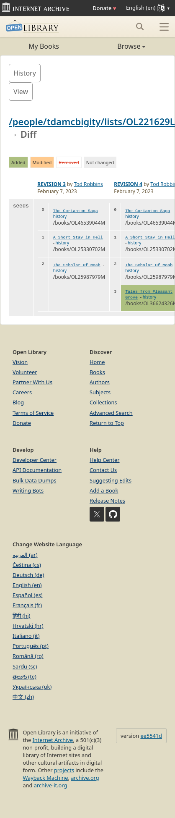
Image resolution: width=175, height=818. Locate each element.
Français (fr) (27, 605)
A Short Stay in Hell (78, 237)
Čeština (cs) (27, 565)
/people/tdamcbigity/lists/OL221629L (92, 121)
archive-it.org (50, 785)
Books (97, 372)
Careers (22, 392)
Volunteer (25, 372)
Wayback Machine (45, 777)
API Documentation (37, 470)
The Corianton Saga (75, 211)
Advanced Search (111, 413)
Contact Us (103, 470)
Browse (116, 46)
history (60, 216)
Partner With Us (32, 382)
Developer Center (35, 460)
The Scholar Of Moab (76, 265)
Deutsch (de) (28, 575)
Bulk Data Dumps (35, 480)
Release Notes (107, 500)
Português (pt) (31, 646)
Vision (20, 362)
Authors (100, 382)
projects (64, 770)
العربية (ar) (25, 554)
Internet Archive (53, 740)
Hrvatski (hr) (28, 625)
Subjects (100, 392)
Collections (103, 402)
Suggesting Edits (110, 480)
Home (97, 362)
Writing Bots (28, 490)
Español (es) (28, 595)
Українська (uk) (32, 686)
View (20, 91)
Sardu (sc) (25, 666)
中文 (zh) (23, 696)
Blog (18, 402)
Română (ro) (28, 656)
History (24, 73)
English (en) (27, 585)
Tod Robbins (88, 184)
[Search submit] (139, 26)
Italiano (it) (26, 636)
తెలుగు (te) (24, 676)
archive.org (85, 777)
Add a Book (104, 490)
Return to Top (107, 423)
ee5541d (151, 735)
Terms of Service (33, 413)
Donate (104, 8)
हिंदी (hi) (21, 615)
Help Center (105, 460)
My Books (43, 46)
